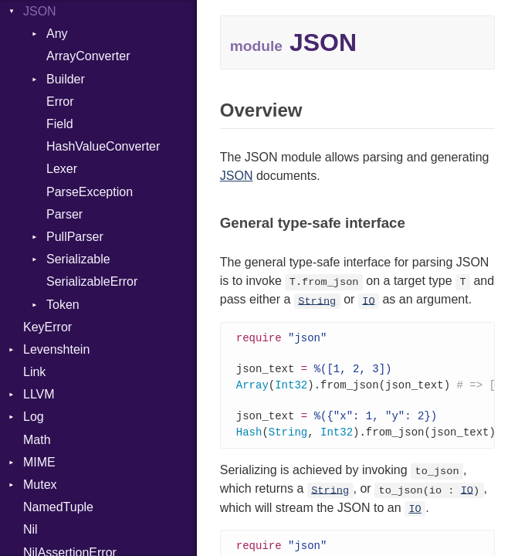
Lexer (61, 168)
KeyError (47, 327)
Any (57, 33)
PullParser (74, 236)
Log (33, 416)
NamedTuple (58, 507)
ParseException (89, 191)
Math (37, 439)
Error (60, 101)
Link (34, 371)
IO (368, 301)
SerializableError (91, 281)
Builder (65, 79)
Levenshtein (56, 349)
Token (63, 304)
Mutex (40, 484)
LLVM (39, 394)
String (317, 301)
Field (59, 124)
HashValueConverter (103, 146)
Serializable (78, 259)
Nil (30, 529)
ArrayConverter (88, 56)
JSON (39, 11)
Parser (64, 214)
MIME (39, 462)
